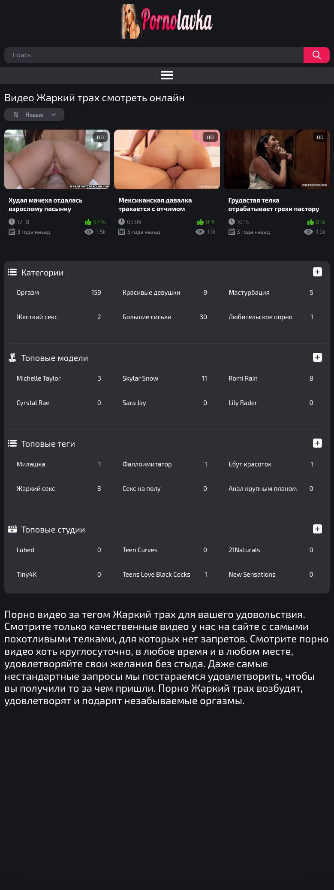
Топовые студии (53, 529)
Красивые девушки (165, 292)
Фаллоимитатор (165, 464)
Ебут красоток (271, 464)
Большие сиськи (165, 317)
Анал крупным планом (271, 488)
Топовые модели (54, 357)
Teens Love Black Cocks (165, 574)
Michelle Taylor (58, 378)
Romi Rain (271, 378)
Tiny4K (58, 574)
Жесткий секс (58, 317)
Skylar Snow (165, 378)
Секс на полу (165, 488)
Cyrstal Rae (58, 402)
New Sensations (271, 574)
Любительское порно (271, 317)
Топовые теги (48, 443)
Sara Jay (165, 402)
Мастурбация (271, 292)
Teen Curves (165, 550)
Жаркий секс (58, 488)
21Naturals (271, 550)
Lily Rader (271, 402)
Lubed (58, 550)
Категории (42, 272)
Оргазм (58, 292)
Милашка (58, 464)
